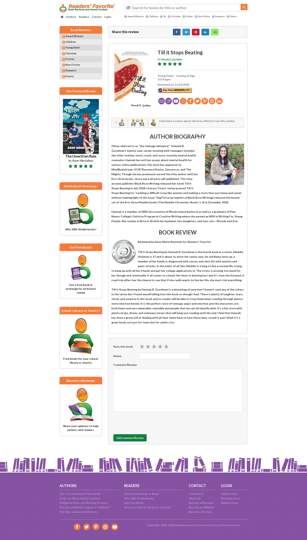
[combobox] (186, 7)
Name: (117, 359)
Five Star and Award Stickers (78, 511)
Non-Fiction (212, 16)
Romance (230, 16)
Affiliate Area (229, 502)
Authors (71, 16)
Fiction (195, 16)
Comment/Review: (125, 368)
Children (155, 16)
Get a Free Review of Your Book (80, 493)
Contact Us (196, 493)
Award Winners (135, 16)
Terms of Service (234, 525)
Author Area (229, 493)
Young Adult (76, 53)
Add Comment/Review (136, 442)
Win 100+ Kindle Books (139, 498)
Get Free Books (134, 502)
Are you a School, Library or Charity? (147, 507)
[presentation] (143, 425)
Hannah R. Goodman (174, 61)
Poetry (130, 19)
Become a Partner (200, 511)
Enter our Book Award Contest (80, 498)
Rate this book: (123, 350)
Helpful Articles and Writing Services (83, 502)
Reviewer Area (230, 498)
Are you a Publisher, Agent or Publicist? (85, 507)
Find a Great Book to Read (141, 493)
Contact (97, 16)
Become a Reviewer (201, 502)
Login (107, 16)
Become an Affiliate (201, 507)
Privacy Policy (208, 525)
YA (167, 16)
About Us (195, 498)
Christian (179, 16)
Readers (84, 16)
